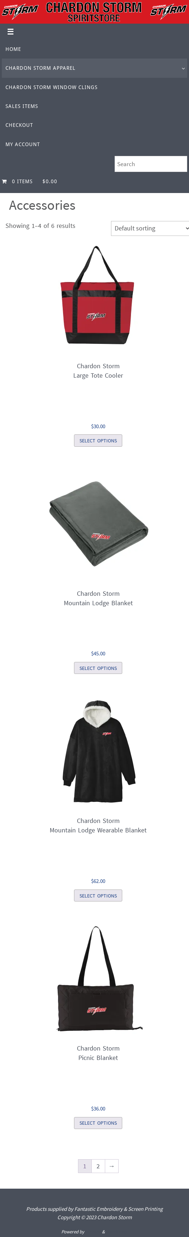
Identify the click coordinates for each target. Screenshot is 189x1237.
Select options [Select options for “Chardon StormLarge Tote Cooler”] (98, 440)
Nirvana (93, 1232)
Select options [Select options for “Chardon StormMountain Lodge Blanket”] (98, 668)
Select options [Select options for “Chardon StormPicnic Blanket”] (98, 1123)
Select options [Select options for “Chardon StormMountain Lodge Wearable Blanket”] (98, 895)
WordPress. (117, 1232)
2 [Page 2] (98, 1166)
